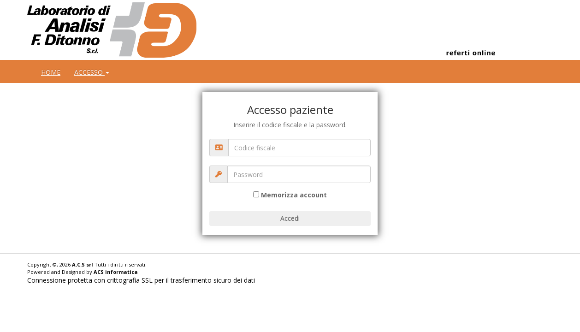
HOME (50, 72)
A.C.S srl (82, 264)
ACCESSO (91, 72)
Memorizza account (294, 194)
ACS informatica (116, 271)
